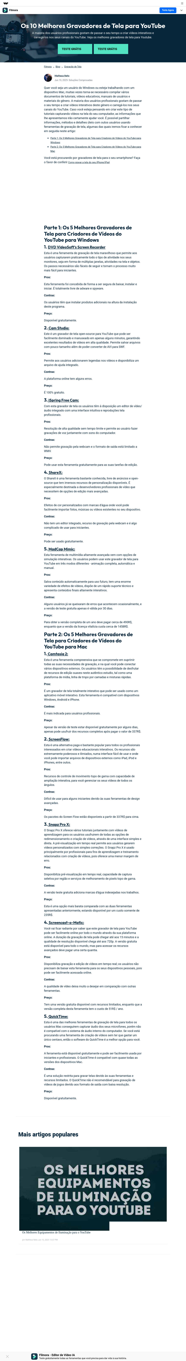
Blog (58, 66)
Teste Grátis (75, 49)
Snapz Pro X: (61, 824)
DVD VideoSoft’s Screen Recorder (83, 247)
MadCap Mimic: (64, 549)
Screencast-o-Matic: (70, 922)
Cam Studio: (61, 328)
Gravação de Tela (72, 66)
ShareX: (57, 472)
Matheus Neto (64, 75)
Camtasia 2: (60, 653)
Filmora (48, 66)
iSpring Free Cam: (66, 400)
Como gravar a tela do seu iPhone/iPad (93, 162)
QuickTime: (60, 1016)
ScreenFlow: (61, 739)
